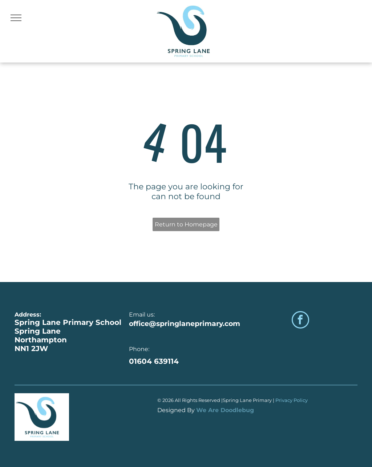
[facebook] (300, 320)
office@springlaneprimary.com (184, 323)
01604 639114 (154, 361)
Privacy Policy (292, 400)
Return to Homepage (186, 224)
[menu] (16, 17)
